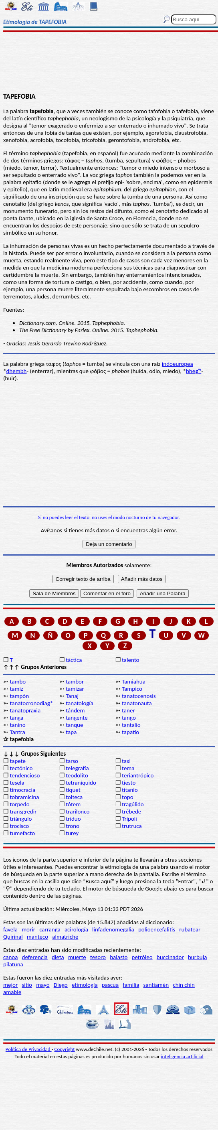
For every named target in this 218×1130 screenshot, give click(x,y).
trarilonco (77, 811)
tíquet (73, 789)
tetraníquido (81, 782)
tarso (72, 761)
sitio (27, 984)
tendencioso (25, 775)
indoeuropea (177, 363)
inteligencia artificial (182, 1056)
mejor (10, 984)
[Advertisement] (109, 63)
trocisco (19, 826)
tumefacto (22, 833)
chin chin (184, 984)
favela (10, 929)
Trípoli (129, 818)
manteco (37, 936)
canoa (10, 957)
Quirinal (13, 936)
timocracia (22, 789)
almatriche (65, 936)
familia (131, 984)
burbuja (197, 957)
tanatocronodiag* (31, 703)
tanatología (79, 703)
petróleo (142, 957)
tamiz (16, 688)
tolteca (74, 797)
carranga (50, 929)
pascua (110, 984)
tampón (19, 696)
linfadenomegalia (113, 929)
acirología (76, 929)
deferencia (35, 957)
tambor (75, 681)
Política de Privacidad (29, 1049)
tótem (73, 804)
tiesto (128, 782)
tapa (71, 732)
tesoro (98, 957)
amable (12, 992)
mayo (42, 984)
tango (129, 717)
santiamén (156, 984)
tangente (76, 717)
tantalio (131, 724)
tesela (17, 782)
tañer (128, 710)
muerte (77, 957)
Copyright (64, 1049)
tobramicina (24, 797)
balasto (118, 957)
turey (72, 833)
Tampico (132, 688)
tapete (18, 761)
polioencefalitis (156, 929)
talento (130, 659)
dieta (58, 957)
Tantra (17, 732)
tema (128, 768)
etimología (85, 984)
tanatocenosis (139, 696)
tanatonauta (137, 703)
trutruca (132, 826)
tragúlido (133, 804)
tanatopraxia (25, 710)
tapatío (130, 732)
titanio (130, 789)
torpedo (19, 804)
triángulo (21, 818)
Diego (61, 984)
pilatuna (13, 964)
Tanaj (72, 696)
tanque (74, 724)
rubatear (189, 929)
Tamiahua (133, 681)
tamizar (75, 688)
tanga (16, 717)
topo (127, 797)
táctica (74, 659)
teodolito (77, 775)
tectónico (21, 768)
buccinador (170, 957)
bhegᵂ (193, 371)
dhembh (16, 371)
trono (72, 826)
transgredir (23, 811)
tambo (18, 681)
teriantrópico (137, 775)
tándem (75, 710)
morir (28, 929)
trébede (131, 811)
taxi (126, 761)
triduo (73, 818)
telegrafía (77, 768)
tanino (17, 724)
